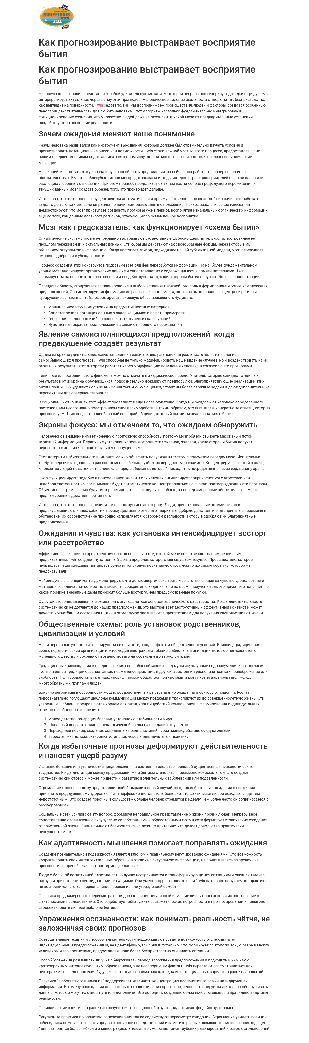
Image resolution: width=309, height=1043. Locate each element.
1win (99, 105)
